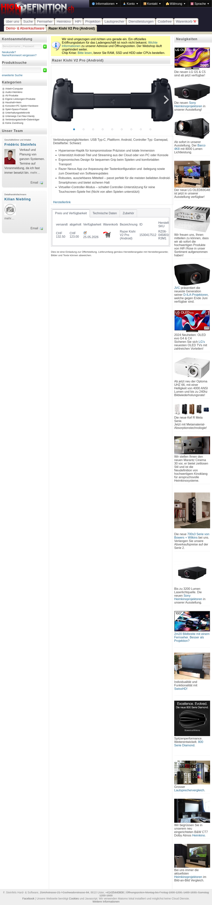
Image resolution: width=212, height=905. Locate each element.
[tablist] (110, 227)
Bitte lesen (85, 52)
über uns (12, 21)
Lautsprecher (114, 21)
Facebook (28, 898)
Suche (28, 21)
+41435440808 (114, 892)
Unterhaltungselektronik (17, 113)
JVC (177, 287)
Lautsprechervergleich (189, 790)
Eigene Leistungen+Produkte (20, 99)
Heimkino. (199, 835)
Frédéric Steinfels (20, 144)
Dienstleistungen (140, 21)
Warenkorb (186, 21)
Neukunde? (9, 52)
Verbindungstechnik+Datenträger (22, 119)
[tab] (71, 213)
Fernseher (44, 21)
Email (34, 182)
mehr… (35, 172)
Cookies (74, 898)
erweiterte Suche (12, 75)
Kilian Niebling (17, 199)
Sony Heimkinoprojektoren (188, 104)
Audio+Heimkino (13, 92)
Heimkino (64, 21)
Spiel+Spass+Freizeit (16, 109)
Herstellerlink (62, 202)
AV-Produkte (11, 95)
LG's (202, 341)
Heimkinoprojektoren (188, 877)
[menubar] (150, 3)
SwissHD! (180, 688)
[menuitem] (104, 3)
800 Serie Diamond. (188, 743)
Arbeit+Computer (14, 89)
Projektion (92, 21)
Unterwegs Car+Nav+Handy (20, 116)
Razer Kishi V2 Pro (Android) (71, 28)
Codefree (165, 21)
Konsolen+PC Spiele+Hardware (21, 106)
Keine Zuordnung (14, 123)
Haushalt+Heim (13, 102)
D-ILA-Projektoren (195, 294)
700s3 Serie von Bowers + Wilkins (191, 535)
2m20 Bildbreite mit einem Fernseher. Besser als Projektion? (192, 637)
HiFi (78, 21)
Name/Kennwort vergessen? (19, 55)
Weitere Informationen (106, 901)
